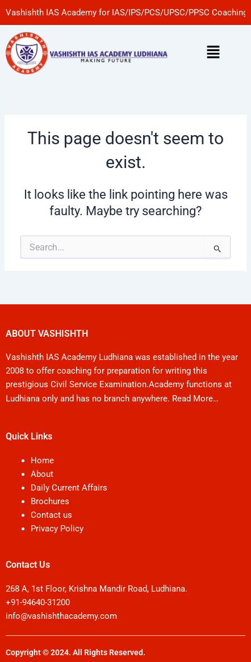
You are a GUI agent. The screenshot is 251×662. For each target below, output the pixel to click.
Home (42, 460)
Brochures (50, 501)
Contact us (51, 515)
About (42, 474)
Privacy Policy (57, 528)
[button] (213, 52)
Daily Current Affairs (69, 488)
